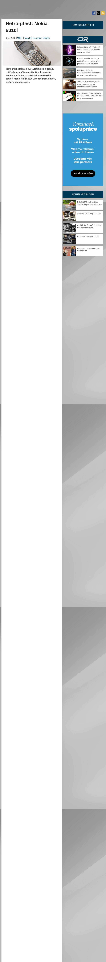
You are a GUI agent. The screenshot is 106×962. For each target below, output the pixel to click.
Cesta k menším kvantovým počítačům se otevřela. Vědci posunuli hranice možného (88, 61)
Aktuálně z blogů (83, 194)
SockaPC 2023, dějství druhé (88, 214)
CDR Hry (83, 39)
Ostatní (46, 38)
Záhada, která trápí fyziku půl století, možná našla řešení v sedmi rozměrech (88, 49)
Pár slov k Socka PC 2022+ (88, 237)
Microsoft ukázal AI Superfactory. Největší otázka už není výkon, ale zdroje (89, 72)
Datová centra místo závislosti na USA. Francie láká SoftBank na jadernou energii (89, 95)
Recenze (37, 38)
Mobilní (28, 38)
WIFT (20, 38)
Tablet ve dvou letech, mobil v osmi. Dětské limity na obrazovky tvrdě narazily (89, 84)
